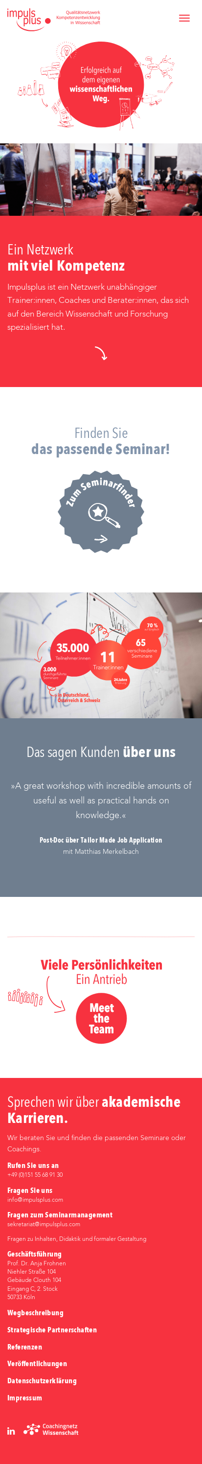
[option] (101, 818)
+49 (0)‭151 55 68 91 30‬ (35, 1175)
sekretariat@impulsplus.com (43, 1225)
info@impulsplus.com (35, 1200)
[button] (101, 353)
